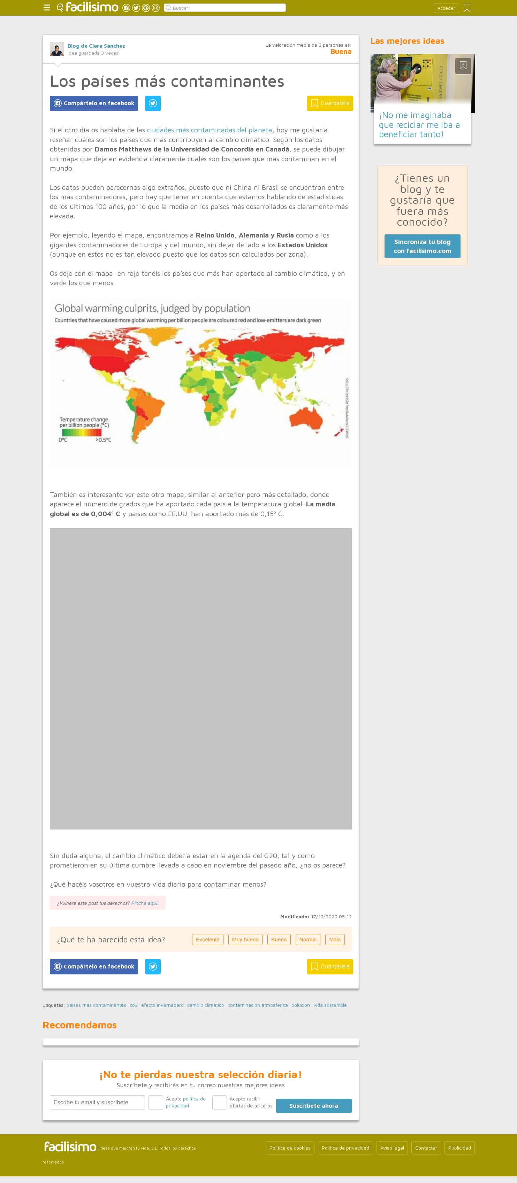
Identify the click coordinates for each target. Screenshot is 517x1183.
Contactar (426, 1148)
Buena (279, 939)
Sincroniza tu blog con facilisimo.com (422, 246)
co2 (134, 1005)
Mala (335, 939)
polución (300, 1005)
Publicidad (459, 1148)
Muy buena (245, 939)
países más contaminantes (96, 1005)
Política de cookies (290, 1148)
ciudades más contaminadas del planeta (209, 130)
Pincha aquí (144, 903)
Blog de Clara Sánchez (96, 45)
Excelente (208, 939)
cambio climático (205, 1005)
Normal (308, 939)
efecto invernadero (162, 1005)
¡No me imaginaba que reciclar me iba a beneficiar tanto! (419, 124)
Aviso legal (392, 1148)
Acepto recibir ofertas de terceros (251, 1102)
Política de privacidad (345, 1148)
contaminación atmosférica (258, 1005)
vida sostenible (330, 1005)
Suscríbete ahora (313, 1105)
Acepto (186, 1102)
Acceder (446, 8)
